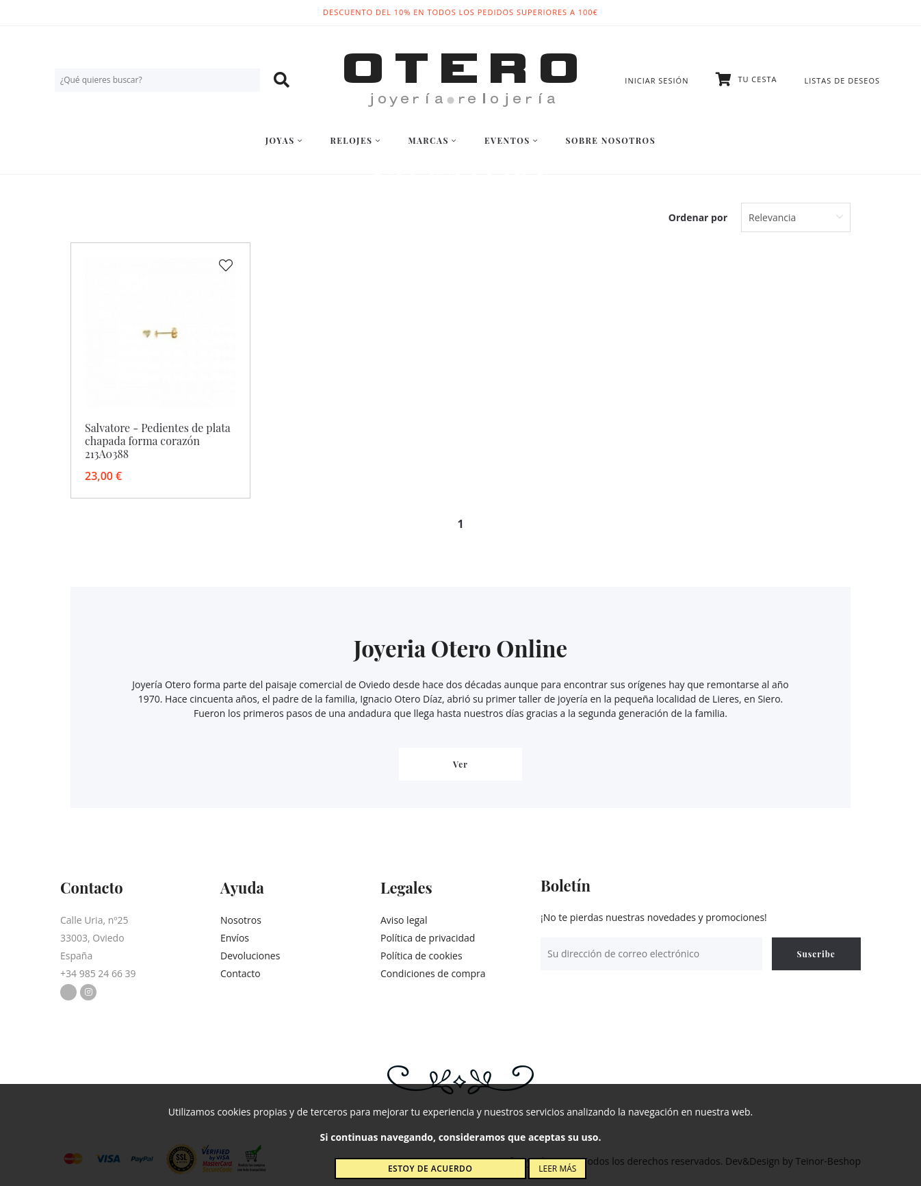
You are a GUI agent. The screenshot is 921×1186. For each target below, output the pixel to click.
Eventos (511, 140)
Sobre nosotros (611, 140)
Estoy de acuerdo (430, 1168)
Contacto (240, 973)
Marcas (432, 140)
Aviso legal (403, 919)
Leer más (557, 1168)
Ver (460, 764)
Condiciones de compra (433, 973)
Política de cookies (421, 955)
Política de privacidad (427, 937)
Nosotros (240, 919)
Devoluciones (250, 955)
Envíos (234, 937)
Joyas (284, 140)
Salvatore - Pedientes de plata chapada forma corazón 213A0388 (158, 440)
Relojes (355, 140)
